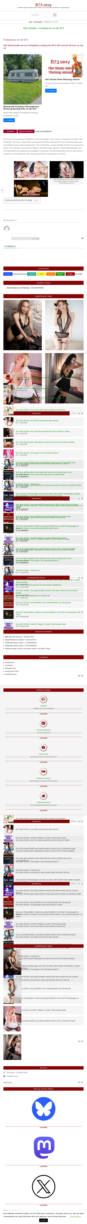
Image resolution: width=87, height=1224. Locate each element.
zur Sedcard (9, 120)
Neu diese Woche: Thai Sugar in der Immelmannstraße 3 (37, 453)
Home (30, 22)
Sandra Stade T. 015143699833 (25, 646)
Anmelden (9, 665)
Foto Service (43, 754)
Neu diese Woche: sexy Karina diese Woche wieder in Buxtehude (40, 410)
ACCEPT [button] (44, 1220)
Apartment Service (43, 778)
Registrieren (9, 662)
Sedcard (43, 706)
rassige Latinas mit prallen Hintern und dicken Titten (30, 649)
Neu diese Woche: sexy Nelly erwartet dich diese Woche (37, 421)
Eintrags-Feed (10, 668)
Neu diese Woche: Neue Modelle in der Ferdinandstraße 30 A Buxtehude (43, 516)
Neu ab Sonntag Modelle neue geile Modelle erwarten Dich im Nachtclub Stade (45, 463)
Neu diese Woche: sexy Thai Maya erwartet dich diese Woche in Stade (42, 431)
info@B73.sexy (12, 1076)
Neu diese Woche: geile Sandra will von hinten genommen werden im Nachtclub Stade (48, 377)
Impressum (7, 1082)
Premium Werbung (43, 730)
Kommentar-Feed (11, 671)
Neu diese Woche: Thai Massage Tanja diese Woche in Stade (39, 388)
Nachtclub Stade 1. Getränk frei (28, 484)
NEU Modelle (38, 22)
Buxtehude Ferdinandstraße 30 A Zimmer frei (33, 596)
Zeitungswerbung (43, 802)
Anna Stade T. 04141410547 (25, 640)
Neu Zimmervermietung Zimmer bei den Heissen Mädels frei (38, 585)
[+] (37, 239)
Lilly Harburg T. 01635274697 (23, 637)
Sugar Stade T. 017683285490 (24, 643)
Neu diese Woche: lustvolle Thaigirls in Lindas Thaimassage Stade (41, 538)
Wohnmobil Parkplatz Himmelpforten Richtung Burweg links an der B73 (21, 107)
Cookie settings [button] (75, 1216)
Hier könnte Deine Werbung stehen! (62, 79)
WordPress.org (10, 674)
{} (33, 239)
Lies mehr (43, 714)
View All (73, 577)
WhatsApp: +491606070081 (17, 1072)
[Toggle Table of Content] (35, 200)
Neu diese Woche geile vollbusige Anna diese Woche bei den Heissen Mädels (45, 442)
